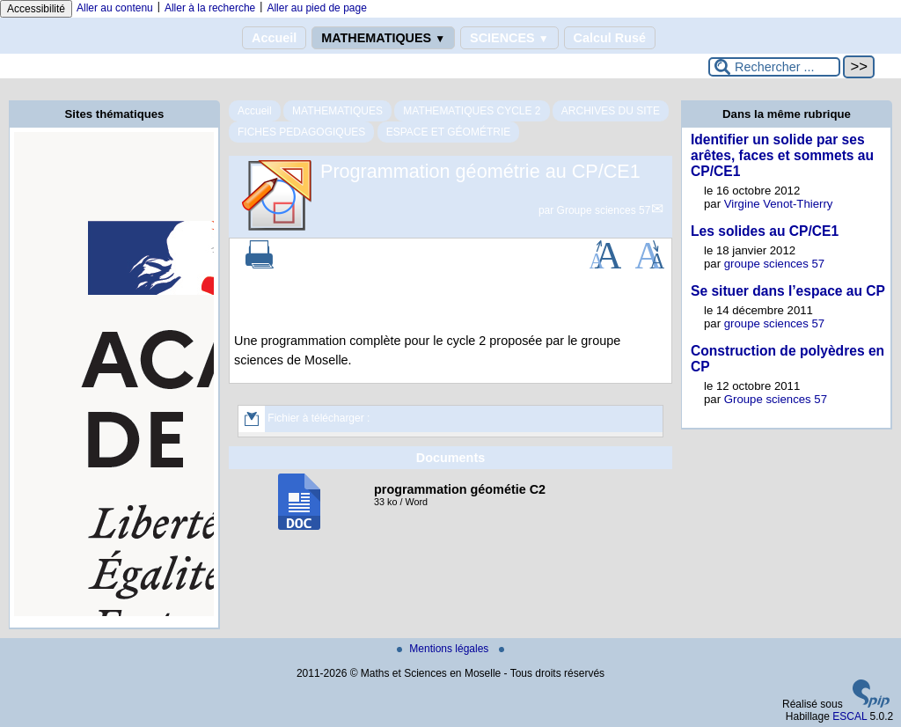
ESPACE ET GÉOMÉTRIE (448, 132)
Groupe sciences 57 (604, 210)
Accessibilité (36, 9)
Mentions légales (444, 649)
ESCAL (849, 716)
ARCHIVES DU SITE (610, 111)
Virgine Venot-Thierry (778, 203)
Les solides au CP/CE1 (765, 231)
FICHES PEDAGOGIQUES (301, 132)
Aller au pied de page (316, 8)
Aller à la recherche (210, 8)
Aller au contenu (115, 8)
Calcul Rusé (610, 38)
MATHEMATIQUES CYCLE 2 (471, 111)
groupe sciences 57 (774, 263)
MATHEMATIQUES (383, 38)
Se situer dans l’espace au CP (788, 290)
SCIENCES (509, 38)
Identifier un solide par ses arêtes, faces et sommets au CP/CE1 (782, 155)
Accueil (274, 38)
